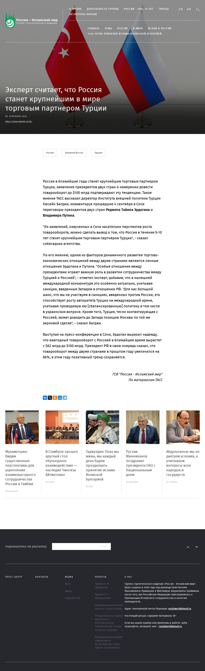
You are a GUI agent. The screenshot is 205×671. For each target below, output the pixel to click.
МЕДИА (69, 577)
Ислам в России (159, 28)
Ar (189, 9)
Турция (98, 153)
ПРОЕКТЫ (101, 577)
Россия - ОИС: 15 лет (138, 9)
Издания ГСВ (72, 598)
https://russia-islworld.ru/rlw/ (18, 121)
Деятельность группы (103, 9)
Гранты (164, 9)
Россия (122, 28)
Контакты (41, 577)
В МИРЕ (138, 28)
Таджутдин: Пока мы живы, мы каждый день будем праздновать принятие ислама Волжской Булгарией (102, 465)
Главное (93, 28)
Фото (68, 584)
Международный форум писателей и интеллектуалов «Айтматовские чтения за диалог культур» (109, 623)
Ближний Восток (74, 153)
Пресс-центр (13, 577)
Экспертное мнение (83, 14)
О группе (75, 9)
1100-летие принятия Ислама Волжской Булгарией (125, 34)
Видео (68, 591)
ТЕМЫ (108, 28)
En (181, 9)
